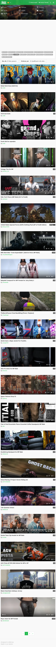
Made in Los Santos (7, 644)
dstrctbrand (6, 620)
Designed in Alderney (7, 642)
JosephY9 (5, 343)
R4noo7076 (6, 227)
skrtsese (5, 199)
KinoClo (5, 370)
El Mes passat (9, 61)
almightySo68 (6, 593)
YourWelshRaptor (7, 254)
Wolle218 (5, 454)
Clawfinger (6, 315)
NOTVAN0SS (6, 482)
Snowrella (5, 282)
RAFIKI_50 (6, 171)
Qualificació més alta (33, 61)
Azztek (4, 537)
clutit (4, 88)
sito (4, 426)
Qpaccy (5, 398)
